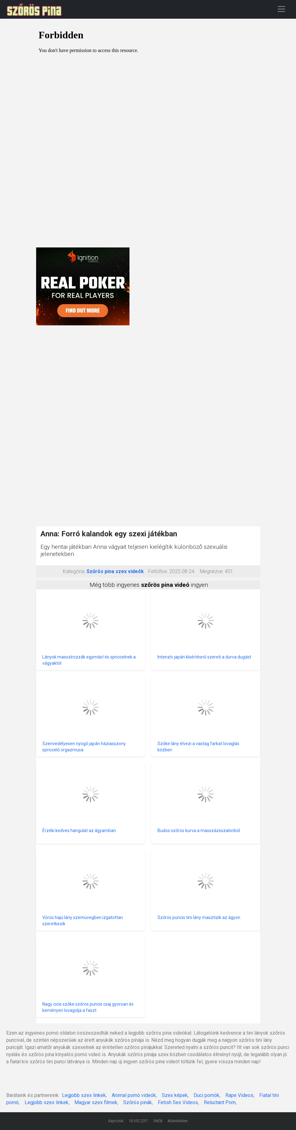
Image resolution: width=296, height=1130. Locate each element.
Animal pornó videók (134, 1095)
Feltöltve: (158, 571)
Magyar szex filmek (95, 1102)
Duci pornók (206, 1095)
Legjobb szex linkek (84, 1095)
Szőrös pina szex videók (115, 571)
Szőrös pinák (137, 1102)
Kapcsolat (115, 1121)
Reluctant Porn (220, 1102)
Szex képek (175, 1095)
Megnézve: (211, 571)
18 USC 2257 (138, 1121)
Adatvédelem (178, 1121)
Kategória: (74, 571)
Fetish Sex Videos (178, 1102)
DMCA (157, 1121)
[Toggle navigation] (281, 8)
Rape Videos (239, 1095)
